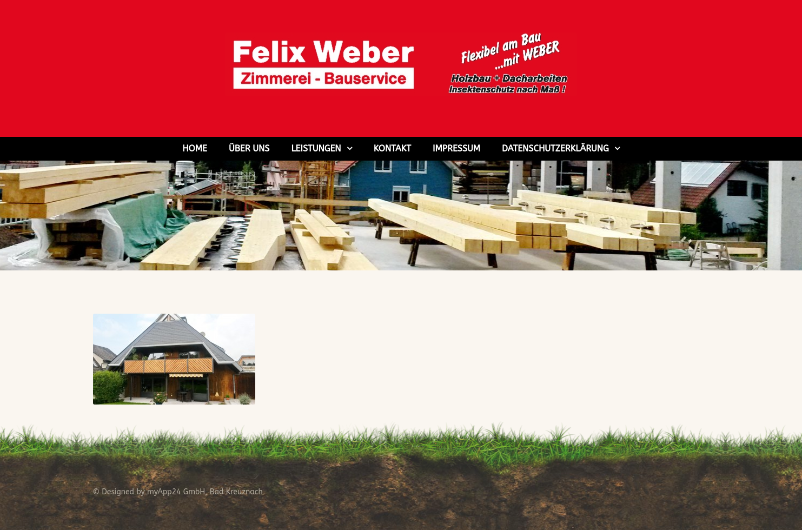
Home (194, 148)
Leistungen (316, 148)
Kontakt (392, 148)
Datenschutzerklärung (555, 148)
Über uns (249, 148)
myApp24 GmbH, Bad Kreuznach (205, 491)
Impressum (456, 148)
